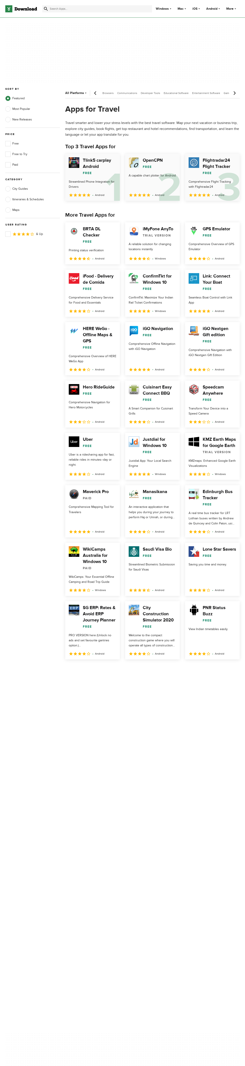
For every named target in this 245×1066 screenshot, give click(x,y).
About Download (79, 876)
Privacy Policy (140, 876)
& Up (24, 234)
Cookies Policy (141, 891)
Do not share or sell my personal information (147, 900)
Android (211, 8)
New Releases (18, 119)
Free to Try (16, 154)
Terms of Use (140, 883)
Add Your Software (80, 883)
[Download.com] (21, 8)
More (231, 9)
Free (12, 143)
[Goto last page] (232, 669)
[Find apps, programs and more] (97, 8)
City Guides (16, 188)
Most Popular (17, 109)
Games (228, 93)
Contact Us (75, 891)
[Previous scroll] (95, 93)
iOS (194, 8)
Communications (127, 93)
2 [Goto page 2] (81, 669)
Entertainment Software (206, 93)
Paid (11, 164)
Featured (15, 98)
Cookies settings (142, 911)
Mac (181, 8)
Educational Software (176, 93)
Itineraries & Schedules (24, 199)
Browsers (108, 93)
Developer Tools (150, 93)
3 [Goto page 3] (92, 669)
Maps (12, 210)
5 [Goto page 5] (115, 669)
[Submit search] (45, 8)
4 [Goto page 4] (104, 669)
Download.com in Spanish (85, 898)
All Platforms (76, 93)
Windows (162, 8)
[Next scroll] (234, 93)
